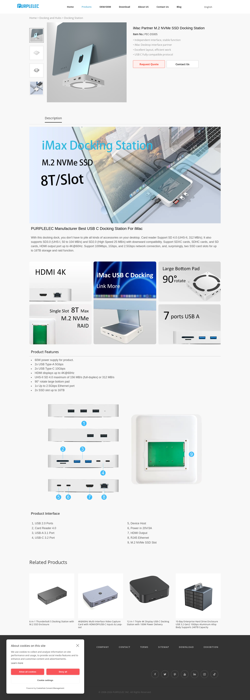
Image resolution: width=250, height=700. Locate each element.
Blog (179, 6)
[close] (77, 645)
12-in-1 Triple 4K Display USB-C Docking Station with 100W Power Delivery (148, 623)
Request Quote (149, 64)
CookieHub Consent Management (50, 688)
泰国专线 (91, 671)
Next (36, 99)
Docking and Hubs (50, 18)
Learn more (17, 663)
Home (70, 6)
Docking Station (73, 18)
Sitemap (163, 647)
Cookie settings (45, 680)
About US (143, 6)
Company (102, 647)
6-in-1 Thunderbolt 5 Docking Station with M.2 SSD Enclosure (51, 623)
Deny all (63, 672)
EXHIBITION (211, 647)
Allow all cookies (27, 672)
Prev (36, 23)
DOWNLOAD (186, 647)
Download (124, 6)
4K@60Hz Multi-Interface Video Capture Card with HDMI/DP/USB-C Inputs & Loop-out (100, 624)
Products (87, 6)
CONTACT (124, 647)
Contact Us (163, 6)
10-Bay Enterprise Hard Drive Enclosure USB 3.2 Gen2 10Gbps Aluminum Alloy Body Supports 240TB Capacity (197, 624)
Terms (144, 647)
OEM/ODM (105, 6)
